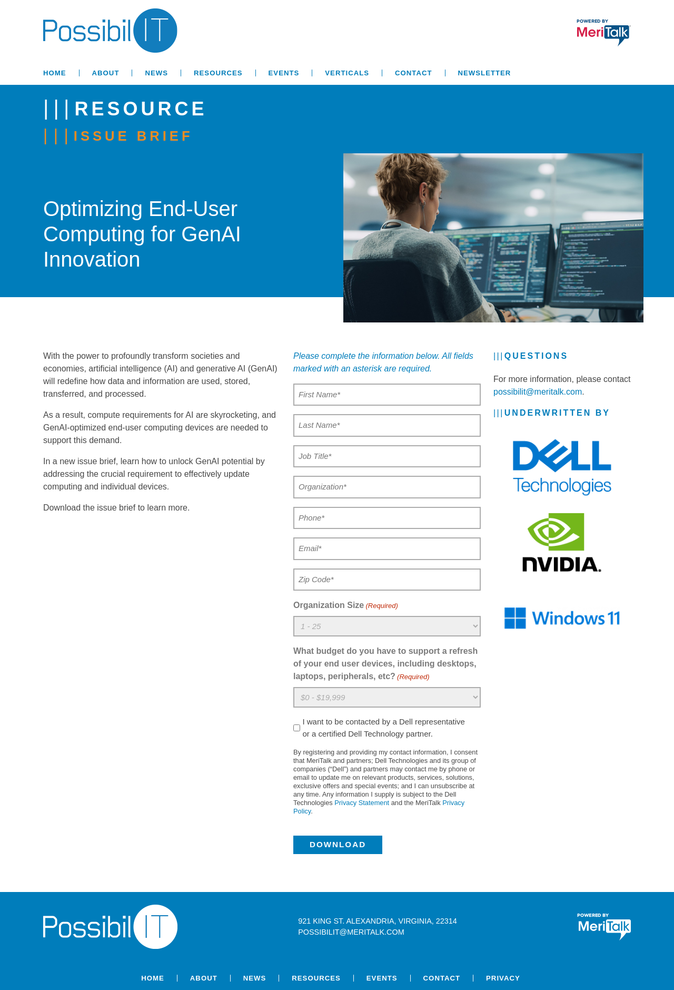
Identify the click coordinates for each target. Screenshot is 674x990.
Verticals (347, 73)
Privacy (503, 978)
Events (284, 73)
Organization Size (345, 606)
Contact (413, 73)
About (106, 73)
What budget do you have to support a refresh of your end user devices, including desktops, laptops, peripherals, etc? (385, 664)
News (156, 73)
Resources (218, 73)
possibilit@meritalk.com (537, 391)
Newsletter (484, 73)
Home (54, 73)
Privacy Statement (361, 803)
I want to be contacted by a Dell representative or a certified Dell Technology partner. (383, 727)
